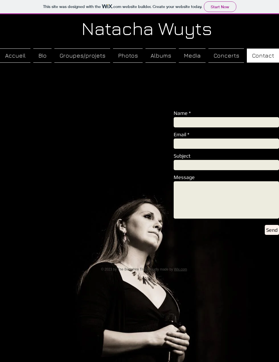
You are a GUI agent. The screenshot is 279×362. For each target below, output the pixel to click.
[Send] (272, 230)
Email (180, 134)
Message (184, 177)
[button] (82, 55)
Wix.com (180, 269)
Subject (182, 155)
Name (181, 113)
